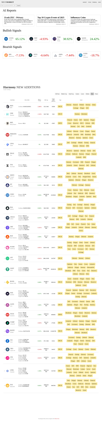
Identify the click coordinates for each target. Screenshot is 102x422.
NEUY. (8, 2)
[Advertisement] (51, 72)
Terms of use (57, 418)
